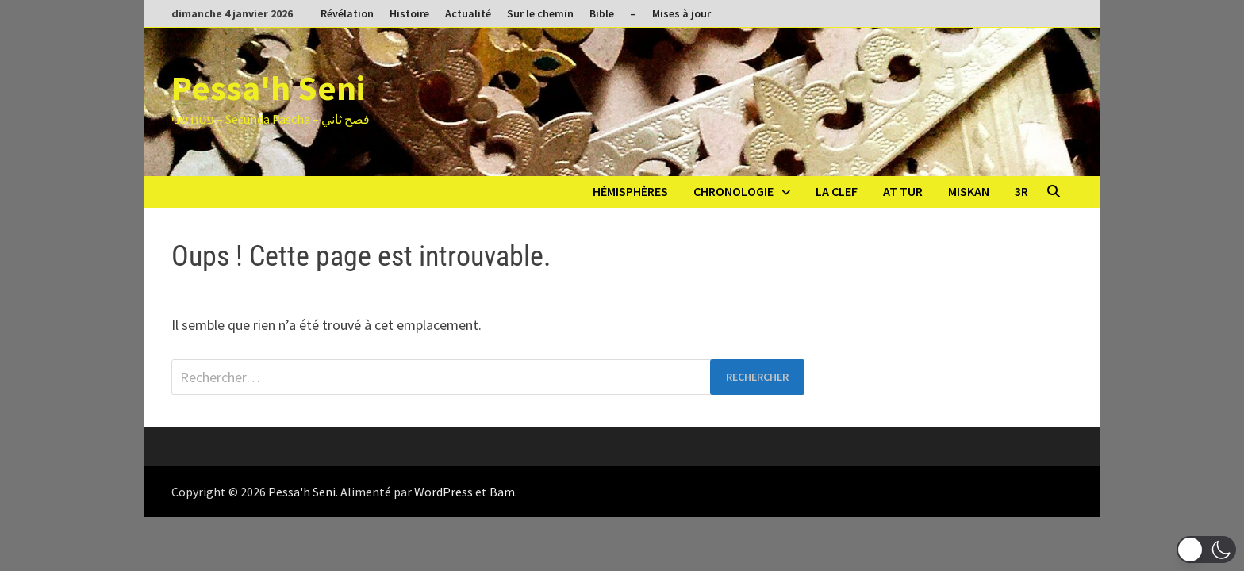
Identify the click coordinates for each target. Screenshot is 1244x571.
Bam (502, 492)
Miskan (968, 191)
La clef (837, 191)
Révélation (347, 13)
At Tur (903, 191)
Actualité (468, 13)
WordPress (443, 492)
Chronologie (733, 191)
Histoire (409, 13)
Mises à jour (681, 13)
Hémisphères (630, 191)
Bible (601, 13)
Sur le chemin (540, 13)
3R (1021, 191)
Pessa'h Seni (268, 87)
